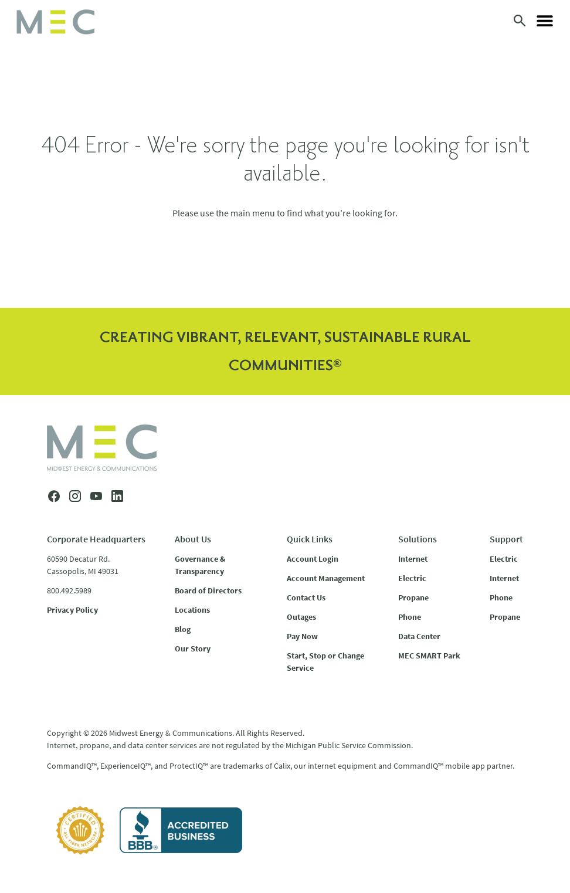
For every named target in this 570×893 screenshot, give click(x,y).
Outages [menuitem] (301, 617)
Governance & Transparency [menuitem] (200, 565)
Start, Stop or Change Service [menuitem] (325, 661)
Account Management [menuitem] (326, 578)
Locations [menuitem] (192, 610)
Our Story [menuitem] (193, 648)
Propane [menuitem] (413, 597)
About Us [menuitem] (193, 539)
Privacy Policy (72, 610)
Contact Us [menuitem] (306, 597)
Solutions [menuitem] (417, 539)
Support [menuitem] (506, 539)
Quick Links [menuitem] (310, 539)
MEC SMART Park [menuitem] (429, 655)
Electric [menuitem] (412, 578)
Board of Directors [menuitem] (208, 590)
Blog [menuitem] (183, 629)
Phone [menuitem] (409, 617)
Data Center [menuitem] (419, 636)
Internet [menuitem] (413, 559)
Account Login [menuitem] (312, 559)
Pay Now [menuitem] (302, 636)
